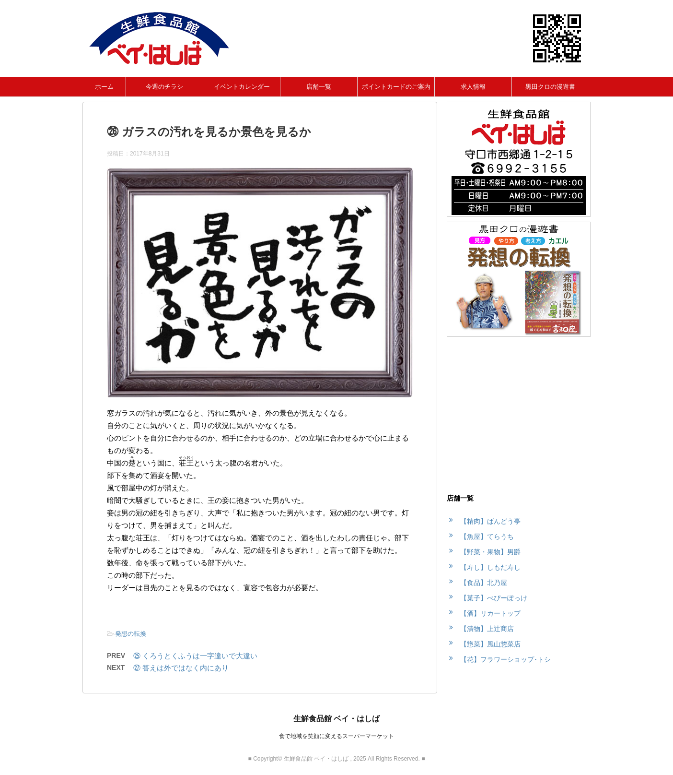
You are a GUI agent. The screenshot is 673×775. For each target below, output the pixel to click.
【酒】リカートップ (490, 613)
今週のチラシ (164, 86)
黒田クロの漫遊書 (550, 86)
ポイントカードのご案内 (396, 86)
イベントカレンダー (242, 86)
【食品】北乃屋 (483, 582)
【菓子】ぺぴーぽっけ (493, 598)
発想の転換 (130, 633)
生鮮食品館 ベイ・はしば (336, 719)
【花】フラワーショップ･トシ (505, 659)
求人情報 (473, 86)
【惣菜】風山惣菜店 (490, 644)
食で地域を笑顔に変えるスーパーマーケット (336, 736)
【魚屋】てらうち (487, 536)
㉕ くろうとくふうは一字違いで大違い (195, 656)
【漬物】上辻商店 (487, 628)
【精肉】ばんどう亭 (490, 521)
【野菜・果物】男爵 (490, 552)
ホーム (104, 86)
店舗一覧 (318, 86)
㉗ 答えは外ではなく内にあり (181, 668)
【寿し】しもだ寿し (490, 567)
